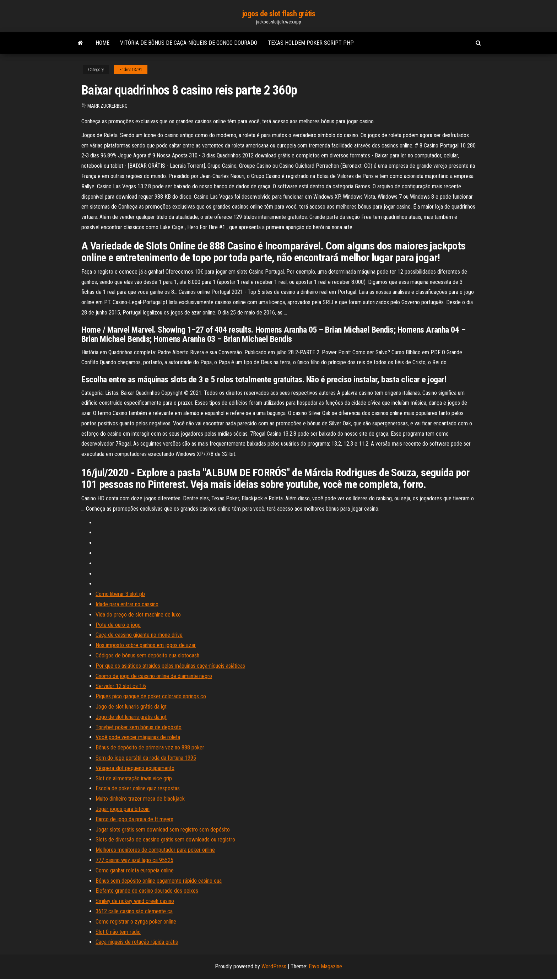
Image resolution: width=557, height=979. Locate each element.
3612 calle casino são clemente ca (134, 911)
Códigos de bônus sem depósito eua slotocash (147, 655)
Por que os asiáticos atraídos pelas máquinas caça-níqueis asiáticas (170, 665)
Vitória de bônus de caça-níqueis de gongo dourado (188, 42)
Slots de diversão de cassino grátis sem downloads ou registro (165, 839)
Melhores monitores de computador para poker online (155, 849)
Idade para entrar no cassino (127, 604)
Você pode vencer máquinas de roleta (138, 737)
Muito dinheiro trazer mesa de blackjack (140, 798)
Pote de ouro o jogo (118, 625)
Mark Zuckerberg (107, 106)
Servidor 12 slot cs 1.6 (121, 686)
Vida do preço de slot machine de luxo (138, 614)
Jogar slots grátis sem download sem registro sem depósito (163, 829)
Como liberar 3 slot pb (120, 594)
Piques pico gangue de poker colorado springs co (151, 696)
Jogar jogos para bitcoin (123, 809)
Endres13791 (130, 69)
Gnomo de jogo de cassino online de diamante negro (154, 676)
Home (102, 42)
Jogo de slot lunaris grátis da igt (131, 706)
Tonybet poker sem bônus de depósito (139, 727)
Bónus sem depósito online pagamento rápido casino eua (159, 880)
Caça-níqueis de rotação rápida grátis (137, 941)
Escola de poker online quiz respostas (138, 788)
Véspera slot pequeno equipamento (135, 768)
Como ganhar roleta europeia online (135, 870)
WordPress (273, 966)
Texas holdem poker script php (311, 42)
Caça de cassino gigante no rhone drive (139, 634)
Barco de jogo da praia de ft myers (134, 819)
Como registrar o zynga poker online (136, 921)
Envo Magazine (325, 966)
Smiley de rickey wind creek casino (135, 901)
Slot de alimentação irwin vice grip (134, 778)
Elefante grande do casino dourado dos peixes (147, 890)
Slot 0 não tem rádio (118, 932)
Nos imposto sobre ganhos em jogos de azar (146, 645)
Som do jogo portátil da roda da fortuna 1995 (146, 757)
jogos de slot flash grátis (278, 13)
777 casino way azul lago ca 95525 (134, 860)
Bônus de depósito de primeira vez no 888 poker (150, 747)
